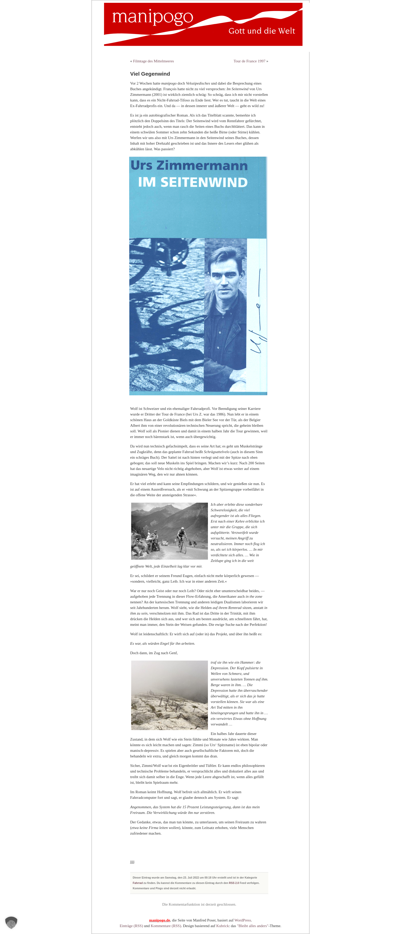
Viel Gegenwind (150, 74)
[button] (11, 923)
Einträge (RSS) (131, 926)
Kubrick (222, 926)
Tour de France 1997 (249, 61)
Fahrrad (138, 882)
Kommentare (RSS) (166, 926)
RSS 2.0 (234, 882)
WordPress (243, 920)
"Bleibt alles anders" (253, 926)
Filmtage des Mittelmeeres (153, 61)
